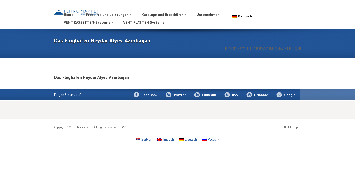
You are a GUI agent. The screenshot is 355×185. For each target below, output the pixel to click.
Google (290, 94)
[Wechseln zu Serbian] (144, 139)
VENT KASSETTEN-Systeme (87, 22)
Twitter (179, 94)
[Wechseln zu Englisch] (291, 8)
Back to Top (291, 127)
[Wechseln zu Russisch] (286, 8)
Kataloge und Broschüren (162, 14)
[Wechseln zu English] (165, 139)
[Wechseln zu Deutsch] (187, 139)
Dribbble (261, 94)
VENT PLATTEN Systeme (144, 22)
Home (68, 14)
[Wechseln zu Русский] (210, 139)
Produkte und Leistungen (107, 14)
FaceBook (149, 94)
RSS (235, 94)
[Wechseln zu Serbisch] (296, 8)
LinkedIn (209, 94)
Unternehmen (208, 14)
